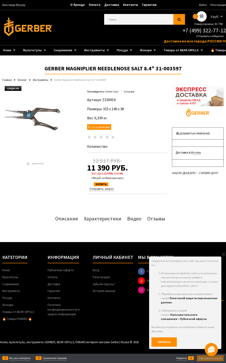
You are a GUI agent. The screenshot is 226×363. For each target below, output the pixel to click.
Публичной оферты (193, 319)
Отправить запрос (101, 189)
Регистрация (218, 5)
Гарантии (149, 5)
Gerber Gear (112, 91)
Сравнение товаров (55, 358)
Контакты (130, 5)
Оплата (94, 5)
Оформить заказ (210, 358)
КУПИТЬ (101, 184)
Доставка (111, 5)
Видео (134, 218)
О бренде (77, 5)
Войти (203, 5)
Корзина (181, 358)
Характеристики (102, 218)
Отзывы (156, 218)
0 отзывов (129, 91)
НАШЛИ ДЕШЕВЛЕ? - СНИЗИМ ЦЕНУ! (195, 173)
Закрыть (164, 342)
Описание (66, 218)
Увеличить (38, 163)
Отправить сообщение (210, 36)
